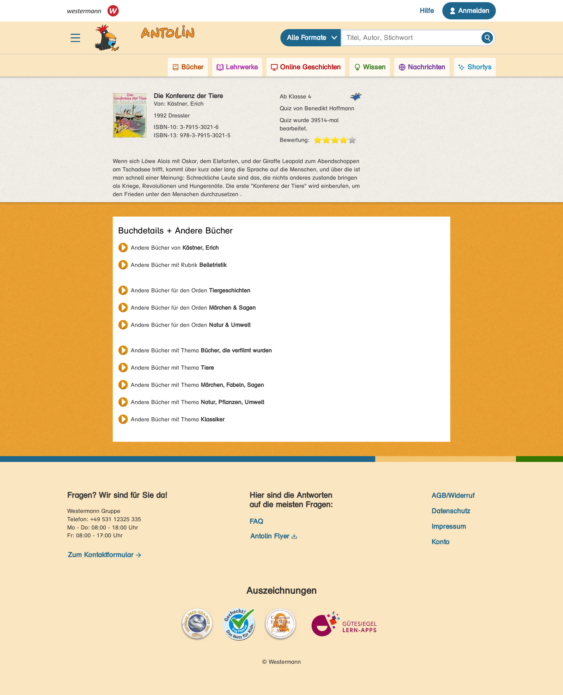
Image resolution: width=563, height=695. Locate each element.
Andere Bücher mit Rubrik (179, 264)
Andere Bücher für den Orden (190, 290)
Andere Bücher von (175, 247)
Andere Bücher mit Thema (201, 350)
